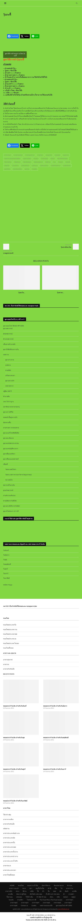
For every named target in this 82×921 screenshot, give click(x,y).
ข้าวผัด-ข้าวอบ (41, 897)
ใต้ (38, 891)
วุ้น (54, 162)
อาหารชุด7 (68, 902)
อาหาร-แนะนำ (14, 888)
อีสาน (24, 891)
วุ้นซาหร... (60, 293)
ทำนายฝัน (6, 396)
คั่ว (43, 891)
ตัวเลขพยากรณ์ (8, 339)
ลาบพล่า (71, 894)
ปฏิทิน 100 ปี (7, 391)
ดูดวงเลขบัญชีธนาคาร (10, 448)
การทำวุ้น (40, 155)
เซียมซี (5, 464)
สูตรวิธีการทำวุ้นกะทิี (13, 59)
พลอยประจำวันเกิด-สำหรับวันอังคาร (55, 706)
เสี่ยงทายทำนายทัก (9, 344)
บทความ (6, 354)
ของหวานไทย (26, 158)
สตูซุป (73, 897)
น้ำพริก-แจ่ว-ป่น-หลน (53, 894)
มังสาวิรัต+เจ (46, 885)
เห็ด (56, 888)
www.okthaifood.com (63, 909)
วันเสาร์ (5, 573)
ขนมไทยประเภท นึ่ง (9, 625)
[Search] (77, 3)
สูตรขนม (34, 165)
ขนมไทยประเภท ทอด (10, 634)
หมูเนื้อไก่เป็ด (40, 888)
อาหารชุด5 (46, 902)
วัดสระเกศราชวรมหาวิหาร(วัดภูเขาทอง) (18, 475)
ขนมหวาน (49, 155)
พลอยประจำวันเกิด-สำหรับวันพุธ (14, 738)
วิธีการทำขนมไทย (62, 158)
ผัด (60, 891)
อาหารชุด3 (24, 902)
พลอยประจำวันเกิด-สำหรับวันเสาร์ (54, 769)
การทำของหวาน (30, 155)
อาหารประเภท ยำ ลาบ (10, 856)
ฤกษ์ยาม (8, 365)
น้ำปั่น (52, 158)
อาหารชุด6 (57, 902)
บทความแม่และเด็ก (46, 905)
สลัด (58, 897)
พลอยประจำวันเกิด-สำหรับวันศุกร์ (14, 769)
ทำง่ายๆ (69, 885)
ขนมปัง (11, 900)
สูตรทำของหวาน (55, 165)
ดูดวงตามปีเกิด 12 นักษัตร (11, 506)
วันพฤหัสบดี (7, 564)
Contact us (24, 905)
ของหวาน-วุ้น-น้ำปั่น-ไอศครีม (12, 158)
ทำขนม (36, 158)
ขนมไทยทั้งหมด (8, 648)
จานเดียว (20, 900)
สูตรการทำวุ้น (25, 165)
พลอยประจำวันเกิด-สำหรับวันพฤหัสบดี (55, 738)
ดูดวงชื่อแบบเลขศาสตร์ (11, 459)
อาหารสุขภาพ (7, 660)
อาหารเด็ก (8, 891)
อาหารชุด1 (69, 900)
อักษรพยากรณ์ (7, 334)
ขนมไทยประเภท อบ (9, 639)
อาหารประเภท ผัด (9, 838)
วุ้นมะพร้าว (15, 165)
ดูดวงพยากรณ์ (7, 328)
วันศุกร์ (5, 569)
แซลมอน (19, 897)
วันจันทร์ (6, 550)
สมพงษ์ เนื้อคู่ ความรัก (10, 417)
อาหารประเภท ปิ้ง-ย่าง (10, 852)
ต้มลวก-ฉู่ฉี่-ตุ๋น (21, 894)
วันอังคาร (6, 555)
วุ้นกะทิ (60, 162)
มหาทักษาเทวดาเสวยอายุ (11, 407)
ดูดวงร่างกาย (9, 360)
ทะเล (24, 888)
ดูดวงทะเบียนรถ (8, 438)
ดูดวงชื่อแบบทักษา (9, 454)
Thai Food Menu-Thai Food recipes (51, 900)
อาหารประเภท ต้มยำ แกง (11, 833)
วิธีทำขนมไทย (27, 162)
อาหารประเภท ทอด (9, 847)
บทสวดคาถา (9, 386)
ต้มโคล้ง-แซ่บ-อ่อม (36, 894)
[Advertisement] (42, 23)
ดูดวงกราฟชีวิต (8, 412)
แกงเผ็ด (10, 894)
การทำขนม (7, 155)
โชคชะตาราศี (31, 900)
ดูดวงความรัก (9, 381)
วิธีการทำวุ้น (8, 162)
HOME (12, 885)
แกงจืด (74, 891)
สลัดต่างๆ (6, 828)
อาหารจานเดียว (8, 819)
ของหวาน (65, 155)
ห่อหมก (65, 897)
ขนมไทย (57, 155)
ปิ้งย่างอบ (10, 897)
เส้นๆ (51, 897)
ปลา (30, 888)
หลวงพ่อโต (8, 480)
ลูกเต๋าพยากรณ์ (8, 490)
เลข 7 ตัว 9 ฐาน (8, 401)
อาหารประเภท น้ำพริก (10, 861)
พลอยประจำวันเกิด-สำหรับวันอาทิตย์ (15, 801)
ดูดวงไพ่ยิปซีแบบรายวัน (11, 349)
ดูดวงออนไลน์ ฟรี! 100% (64, 905)
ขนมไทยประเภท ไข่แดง (11, 643)
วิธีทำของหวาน (38, 162)
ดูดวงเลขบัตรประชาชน (11, 443)
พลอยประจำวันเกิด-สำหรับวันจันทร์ (14, 706)
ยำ (64, 894)
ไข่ (61, 888)
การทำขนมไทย (18, 155)
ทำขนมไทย (44, 158)
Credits (33, 905)
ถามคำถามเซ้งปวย (9, 495)
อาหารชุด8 (13, 905)
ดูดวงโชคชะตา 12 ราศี (10, 511)
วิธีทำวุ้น (48, 162)
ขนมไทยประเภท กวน (10, 629)
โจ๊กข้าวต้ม (29, 897)
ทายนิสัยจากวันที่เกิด (10, 501)
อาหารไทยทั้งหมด (9, 875)
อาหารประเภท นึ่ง (9, 842)
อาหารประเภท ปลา (9, 870)
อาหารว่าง (69, 888)
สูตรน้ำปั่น (7, 169)
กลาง (17, 891)
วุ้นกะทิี (68, 162)
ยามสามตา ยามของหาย (11, 428)
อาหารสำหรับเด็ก (9, 669)
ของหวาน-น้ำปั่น (32, 885)
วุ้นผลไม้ (7, 165)
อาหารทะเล (7, 865)
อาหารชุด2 (14, 902)
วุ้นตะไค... (21, 293)
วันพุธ (5, 559)
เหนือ (32, 891)
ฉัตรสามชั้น (7, 422)
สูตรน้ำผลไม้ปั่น (17, 169)
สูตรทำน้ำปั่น (67, 165)
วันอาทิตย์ (6, 578)
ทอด (54, 891)
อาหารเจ (6, 664)
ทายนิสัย (8, 370)
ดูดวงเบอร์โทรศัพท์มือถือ (11, 433)
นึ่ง (49, 891)
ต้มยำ (67, 891)
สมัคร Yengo (8, 585)
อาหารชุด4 (35, 902)
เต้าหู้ (49, 888)
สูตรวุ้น (27, 169)
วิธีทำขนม (17, 162)
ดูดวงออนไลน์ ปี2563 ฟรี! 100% (13, 326)
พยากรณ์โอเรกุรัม (9, 485)
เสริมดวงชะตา (10, 375)
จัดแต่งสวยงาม (59, 885)
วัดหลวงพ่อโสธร (10, 469)
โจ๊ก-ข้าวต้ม (7, 815)
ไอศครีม (34, 169)
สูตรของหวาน (44, 165)
